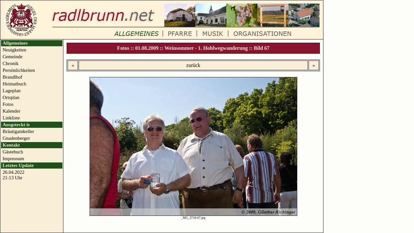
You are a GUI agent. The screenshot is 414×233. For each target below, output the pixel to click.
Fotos (8, 104)
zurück (193, 65)
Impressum (13, 158)
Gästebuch (13, 151)
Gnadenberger (16, 138)
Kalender (11, 111)
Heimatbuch (14, 83)
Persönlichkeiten (19, 70)
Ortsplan (11, 97)
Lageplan (12, 90)
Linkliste (11, 117)
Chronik (10, 63)
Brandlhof (12, 77)
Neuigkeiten (14, 49)
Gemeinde (13, 56)
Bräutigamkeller (18, 131)
